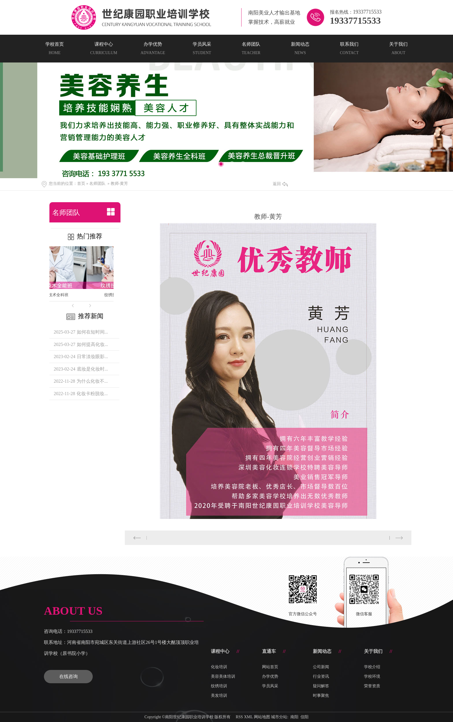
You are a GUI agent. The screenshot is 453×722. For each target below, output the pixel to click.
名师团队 (97, 183)
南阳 (294, 717)
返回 (280, 184)
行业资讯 (321, 676)
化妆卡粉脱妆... (92, 393)
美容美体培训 (223, 676)
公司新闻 (321, 667)
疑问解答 (321, 686)
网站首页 (270, 667)
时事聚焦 (321, 695)
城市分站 (279, 717)
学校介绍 (372, 667)
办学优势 (270, 676)
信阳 (304, 717)
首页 (81, 183)
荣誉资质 (372, 686)
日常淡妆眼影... (92, 356)
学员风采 (270, 686)
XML (248, 717)
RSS (239, 717)
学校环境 (372, 676)
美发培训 (219, 695)
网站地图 (262, 717)
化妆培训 (219, 667)
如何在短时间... (92, 331)
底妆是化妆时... (92, 368)
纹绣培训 (219, 686)
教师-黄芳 (119, 183)
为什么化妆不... (92, 381)
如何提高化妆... (92, 344)
